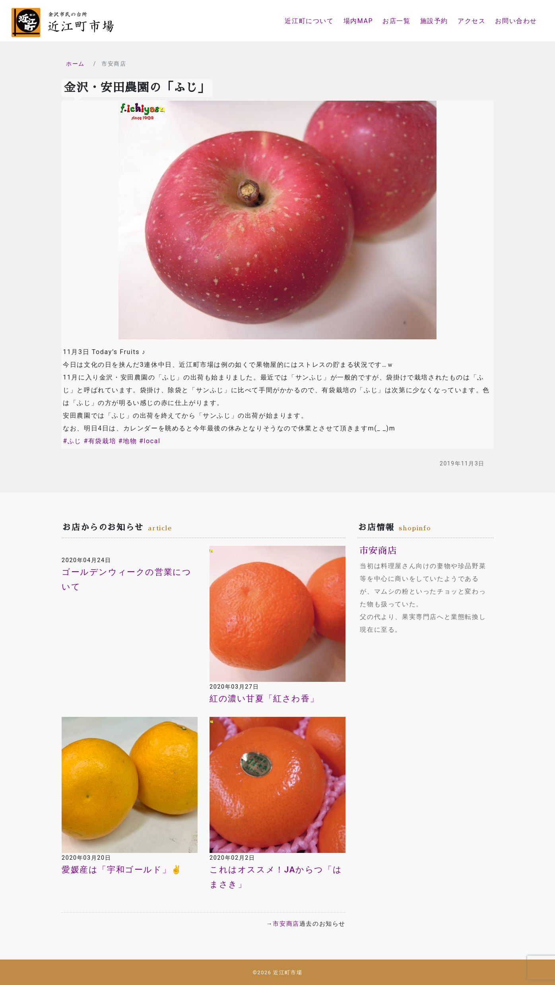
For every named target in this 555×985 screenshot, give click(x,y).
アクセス (471, 21)
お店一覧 (396, 21)
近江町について (309, 21)
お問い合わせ (516, 21)
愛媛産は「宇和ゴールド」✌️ (122, 869)
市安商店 (286, 923)
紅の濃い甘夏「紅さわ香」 (264, 698)
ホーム (75, 63)
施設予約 (434, 21)
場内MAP (358, 21)
